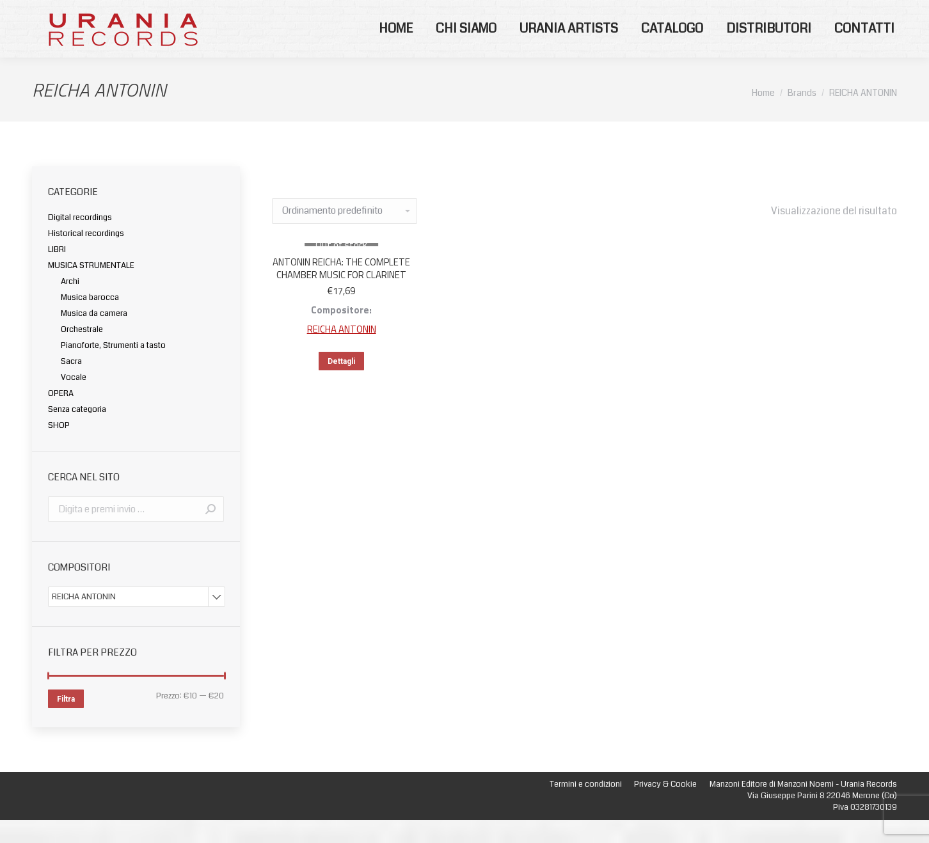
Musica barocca (90, 320)
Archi (70, 304)
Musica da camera (94, 336)
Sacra (71, 384)
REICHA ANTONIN (341, 352)
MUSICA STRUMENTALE (91, 288)
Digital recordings (80, 240)
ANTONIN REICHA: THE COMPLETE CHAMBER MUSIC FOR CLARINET (341, 291)
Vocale (73, 400)
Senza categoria (77, 432)
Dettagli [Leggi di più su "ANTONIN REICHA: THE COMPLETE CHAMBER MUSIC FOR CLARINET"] (341, 384)
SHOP (59, 448)
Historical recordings (86, 256)
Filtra (66, 722)
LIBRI (57, 272)
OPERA (61, 416)
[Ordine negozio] (344, 234)
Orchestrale (82, 352)
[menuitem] (395, 52)
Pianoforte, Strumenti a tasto (113, 368)
